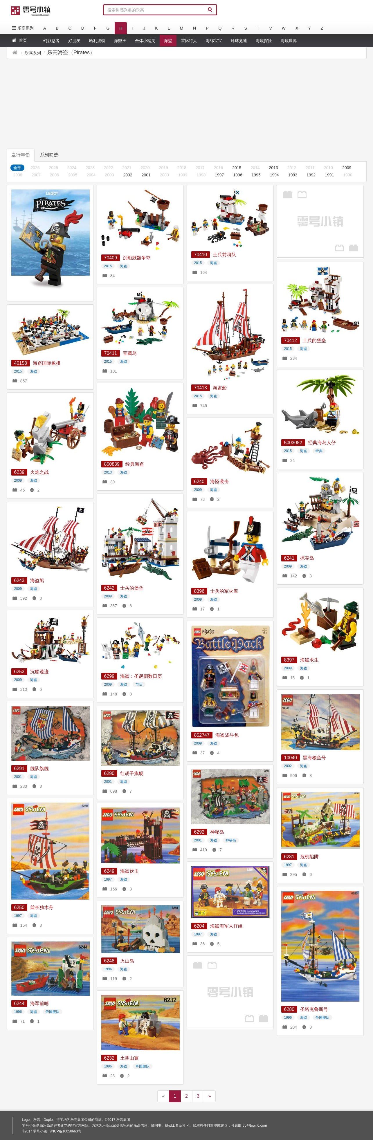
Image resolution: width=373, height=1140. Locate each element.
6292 (199, 832)
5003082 (293, 442)
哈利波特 (97, 40)
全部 (17, 167)
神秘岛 (217, 832)
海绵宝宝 (214, 40)
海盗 (168, 40)
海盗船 (220, 387)
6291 (19, 768)
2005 (72, 175)
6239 (19, 472)
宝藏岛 (130, 353)
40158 (20, 363)
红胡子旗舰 (131, 773)
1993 (292, 175)
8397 (289, 659)
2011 (310, 167)
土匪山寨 (129, 1058)
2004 (91, 175)
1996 (237, 175)
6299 (109, 676)
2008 (17, 175)
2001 (146, 175)
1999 (182, 175)
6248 (109, 960)
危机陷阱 (309, 856)
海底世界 (289, 40)
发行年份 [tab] (20, 154)
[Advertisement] (121, 103)
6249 (109, 871)
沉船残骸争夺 (137, 257)
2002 (127, 175)
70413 (200, 387)
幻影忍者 (51, 40)
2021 (126, 167)
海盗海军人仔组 (226, 926)
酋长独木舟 (41, 907)
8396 (199, 591)
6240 (199, 481)
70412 (290, 340)
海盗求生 (309, 659)
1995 (256, 175)
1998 (201, 175)
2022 (108, 167)
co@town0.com (255, 1125)
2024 (71, 167)
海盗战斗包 (227, 735)
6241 (289, 558)
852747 (202, 735)
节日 (139, 684)
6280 (289, 1009)
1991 (329, 175)
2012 (291, 167)
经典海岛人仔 (322, 442)
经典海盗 (134, 464)
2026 (35, 167)
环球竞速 (239, 40)
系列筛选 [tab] (49, 154)
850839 (112, 464)
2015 (236, 167)
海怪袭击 (219, 481)
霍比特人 (189, 40)
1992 (311, 175)
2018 (181, 167)
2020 (144, 167)
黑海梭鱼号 (314, 757)
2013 (273, 167)
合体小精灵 (145, 40)
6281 (289, 856)
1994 (274, 175)
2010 (328, 167)
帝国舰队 (322, 1018)
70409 (110, 257)
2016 (218, 167)
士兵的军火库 (224, 591)
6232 (109, 1058)
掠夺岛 (307, 558)
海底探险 (264, 40)
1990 (347, 175)
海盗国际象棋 (47, 363)
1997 (219, 175)
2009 (346, 167)
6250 (19, 907)
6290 (109, 773)
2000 (164, 175)
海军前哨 (39, 1003)
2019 (163, 167)
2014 (255, 167)
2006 (54, 175)
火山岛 (127, 960)
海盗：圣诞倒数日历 (141, 676)
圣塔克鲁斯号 (314, 1009)
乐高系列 (22, 28)
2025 (53, 167)
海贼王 (120, 40)
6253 (19, 671)
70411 (110, 353)
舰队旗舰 (39, 768)
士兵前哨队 (224, 254)
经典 (319, 451)
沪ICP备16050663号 (65, 1131)
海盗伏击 (129, 871)
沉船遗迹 (39, 671)
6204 (199, 926)
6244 (19, 1003)
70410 (200, 254)
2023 (90, 167)
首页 (19, 40)
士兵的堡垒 (314, 340)
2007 (36, 175)
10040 (290, 757)
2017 (200, 167)
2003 (109, 175)
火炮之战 (39, 472)
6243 (19, 580)
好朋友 (74, 40)
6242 (109, 588)
